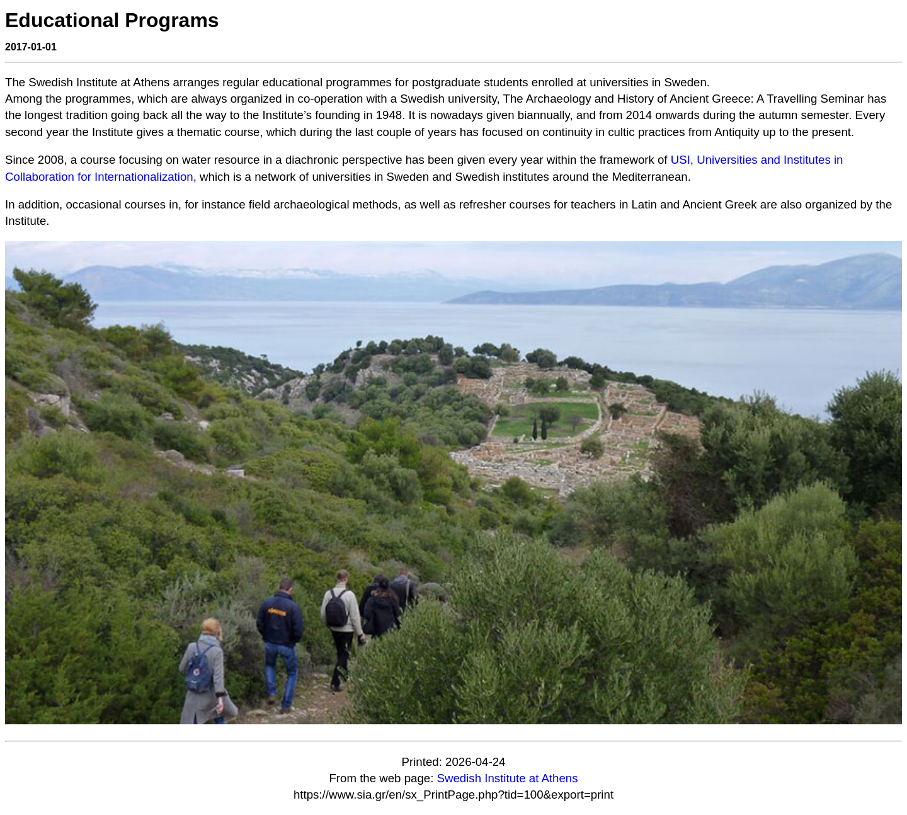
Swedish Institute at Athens (507, 778)
